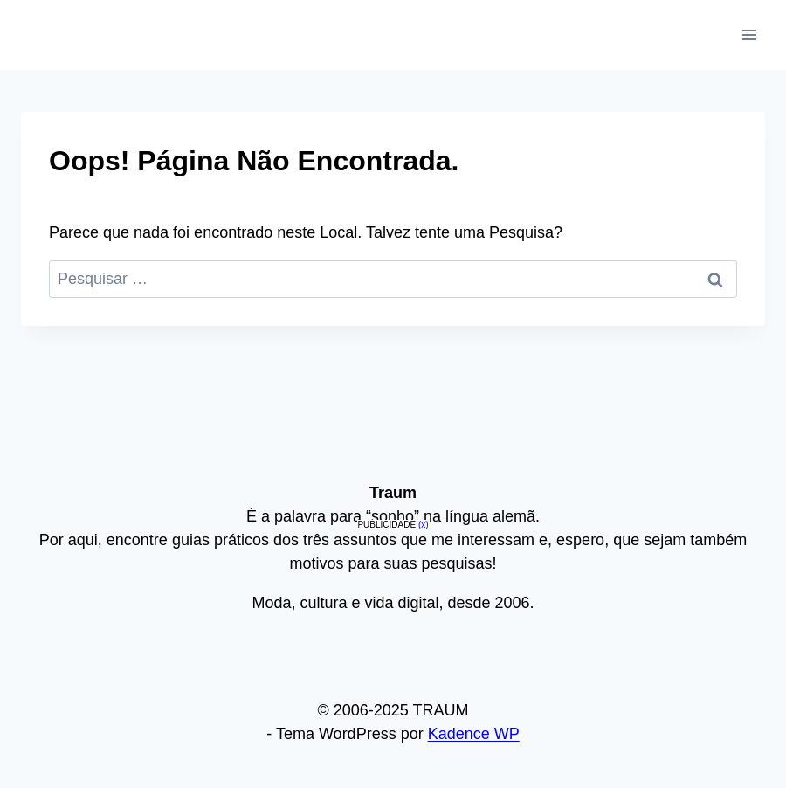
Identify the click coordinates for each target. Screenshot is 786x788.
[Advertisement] (393, 657)
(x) (423, 524)
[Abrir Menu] (749, 34)
